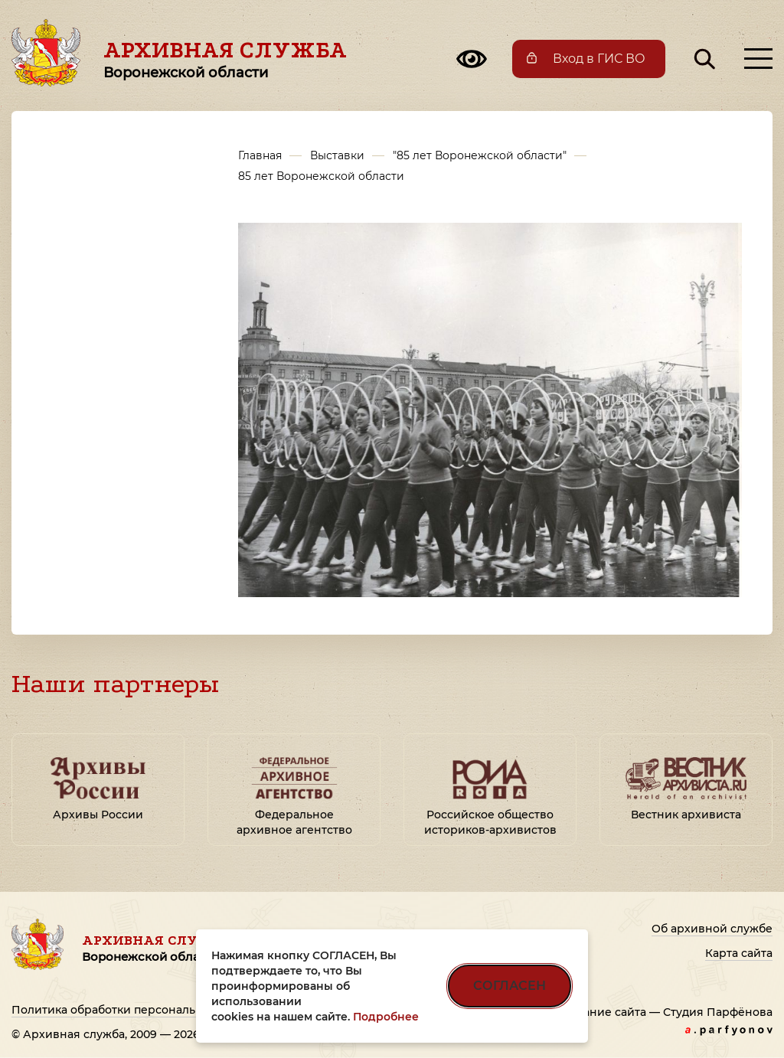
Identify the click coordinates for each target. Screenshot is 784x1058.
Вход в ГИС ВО (599, 58)
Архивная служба (225, 59)
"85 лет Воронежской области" (480, 155)
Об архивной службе (712, 929)
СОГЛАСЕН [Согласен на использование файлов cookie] (509, 985)
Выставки (337, 155)
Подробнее (386, 1017)
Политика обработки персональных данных (137, 1010)
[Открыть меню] (758, 58)
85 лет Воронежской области (321, 176)
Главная (260, 155)
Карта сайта (739, 953)
